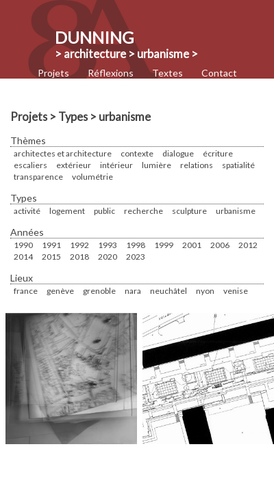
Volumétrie (92, 177)
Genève (60, 291)
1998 (135, 245)
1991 (51, 245)
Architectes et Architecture (63, 153)
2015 (51, 256)
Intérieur (116, 165)
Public (104, 211)
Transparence (38, 177)
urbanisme (236, 211)
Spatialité (238, 165)
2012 (248, 245)
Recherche (143, 211)
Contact (219, 73)
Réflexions (111, 73)
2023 (135, 256)
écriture (218, 153)
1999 (163, 245)
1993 (107, 245)
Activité (27, 211)
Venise (235, 291)
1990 (23, 245)
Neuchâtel (168, 291)
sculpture (189, 211)
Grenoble (99, 291)
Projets (53, 73)
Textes (167, 73)
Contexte (137, 153)
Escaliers (30, 165)
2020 (107, 256)
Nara (133, 291)
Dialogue (178, 153)
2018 (79, 256)
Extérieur (73, 165)
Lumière (156, 165)
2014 (23, 256)
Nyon (205, 291)
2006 (219, 245)
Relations (196, 165)
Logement (67, 211)
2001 (191, 245)
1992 (79, 245)
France (26, 291)
